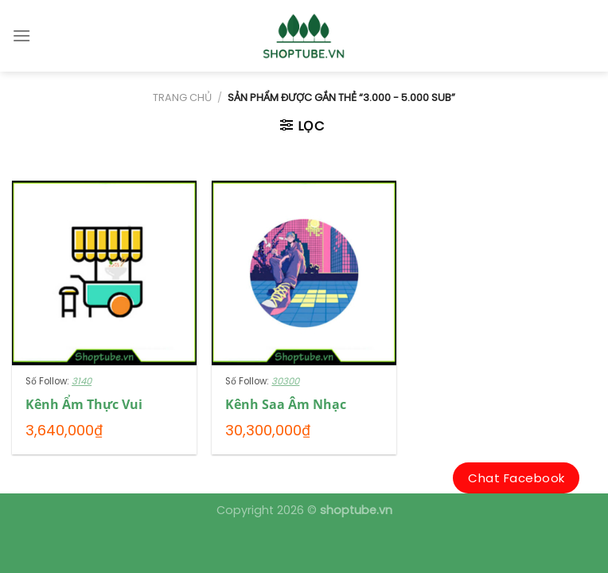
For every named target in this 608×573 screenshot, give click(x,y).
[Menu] (21, 35)
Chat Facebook (516, 478)
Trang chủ (182, 97)
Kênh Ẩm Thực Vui (83, 404)
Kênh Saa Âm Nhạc (285, 404)
